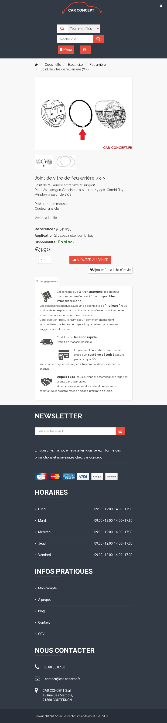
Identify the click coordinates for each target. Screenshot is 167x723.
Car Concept (65, 716)
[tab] (44, 162)
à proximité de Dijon (99, 391)
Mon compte (46, 588)
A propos (43, 599)
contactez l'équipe (69, 324)
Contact (42, 622)
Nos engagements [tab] (47, 281)
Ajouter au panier (90, 260)
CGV (39, 634)
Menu (66, 49)
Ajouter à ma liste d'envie (110, 270)
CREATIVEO (100, 716)
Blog (40, 611)
